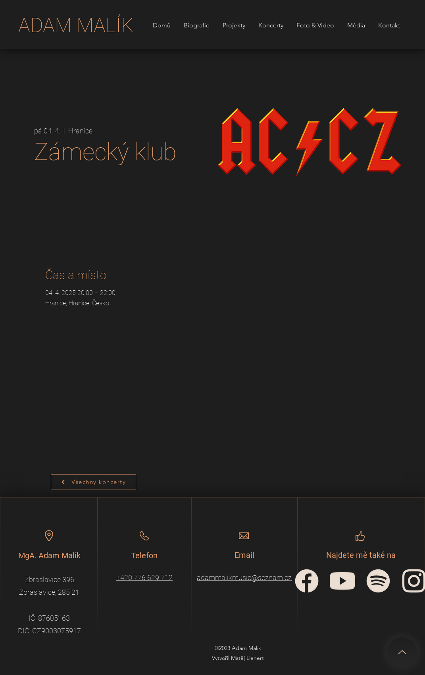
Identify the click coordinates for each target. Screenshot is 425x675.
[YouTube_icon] (342, 581)
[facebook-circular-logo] (307, 581)
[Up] (402, 652)
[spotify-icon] (378, 581)
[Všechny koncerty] (93, 482)
